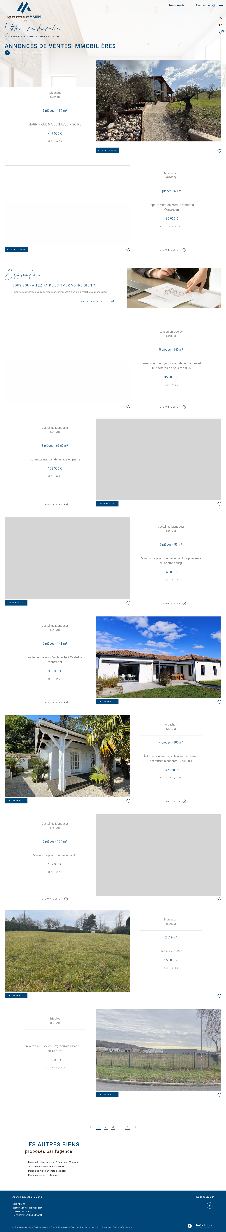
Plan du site (75, 1227)
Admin (99, 1227)
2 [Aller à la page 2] (106, 1126)
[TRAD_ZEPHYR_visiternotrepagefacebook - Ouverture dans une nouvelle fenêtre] (210, 1205)
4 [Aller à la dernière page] (127, 1126)
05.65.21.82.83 (18, 1204)
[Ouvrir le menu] (221, 5)
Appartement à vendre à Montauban (46, 1166)
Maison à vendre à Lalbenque (43, 1175)
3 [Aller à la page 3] (113, 1126)
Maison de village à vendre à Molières (47, 1170)
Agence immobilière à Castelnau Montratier (28, 36)
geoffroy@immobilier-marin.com (27, 1208)
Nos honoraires (63, 1227)
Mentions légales (88, 1227)
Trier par (187, 52)
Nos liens (107, 1227)
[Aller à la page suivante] (134, 1127)
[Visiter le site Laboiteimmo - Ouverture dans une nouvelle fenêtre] (199, 1226)
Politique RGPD (118, 1227)
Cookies (129, 1227)
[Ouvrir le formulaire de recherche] (204, 5)
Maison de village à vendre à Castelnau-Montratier (54, 1162)
